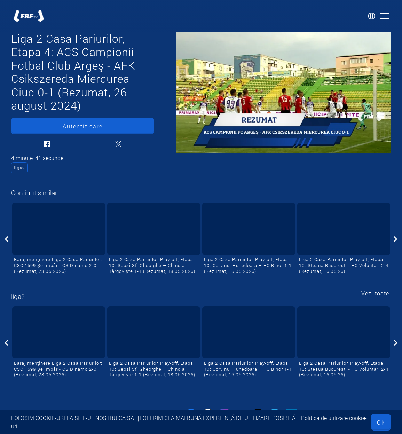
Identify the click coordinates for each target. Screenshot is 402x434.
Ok (381, 422)
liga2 (19, 168)
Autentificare (83, 126)
